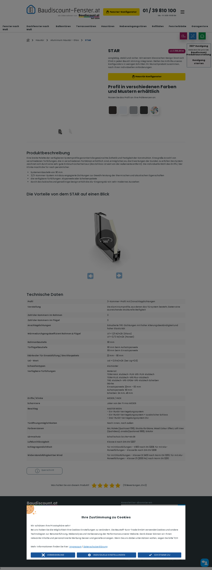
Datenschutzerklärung (95, 546)
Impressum (75, 546)
